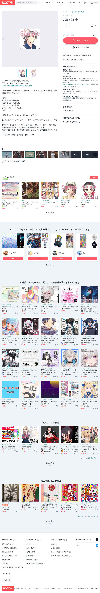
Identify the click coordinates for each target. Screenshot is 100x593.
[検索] (34, 2)
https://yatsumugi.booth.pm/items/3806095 (17, 86)
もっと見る (50, 266)
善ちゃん (61, 253)
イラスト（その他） (78, 12)
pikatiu (36, 253)
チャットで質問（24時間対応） (61, 552)
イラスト (66, 12)
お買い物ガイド (31, 548)
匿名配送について (7, 552)
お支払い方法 (69, 111)
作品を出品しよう (74, 2)
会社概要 (16, 588)
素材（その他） (45, 200)
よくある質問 (55, 548)
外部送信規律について (70, 588)
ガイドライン (45, 588)
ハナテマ (12, 253)
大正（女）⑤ (65, 202)
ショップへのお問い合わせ (71, 122)
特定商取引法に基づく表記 (71, 118)
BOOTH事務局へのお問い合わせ (61, 556)
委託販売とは (6, 563)
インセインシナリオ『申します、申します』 (30, 203)
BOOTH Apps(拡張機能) (9, 548)
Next (56, 38)
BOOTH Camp (6, 573)
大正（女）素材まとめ (48, 202)
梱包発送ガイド (7, 559)
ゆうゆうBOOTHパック (83, 84)
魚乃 (84, 253)
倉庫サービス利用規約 (33, 588)
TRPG (3, 200)
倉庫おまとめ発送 (32, 559)
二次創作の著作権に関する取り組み (12, 568)
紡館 (12, 177)
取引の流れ (68, 107)
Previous (3, 38)
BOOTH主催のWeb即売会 (34, 563)
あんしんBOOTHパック (69, 84)
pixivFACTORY (67, 98)
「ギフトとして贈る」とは (73, 60)
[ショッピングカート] (85, 2)
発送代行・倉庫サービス (9, 556)
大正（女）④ (85, 202)
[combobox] (26, 2)
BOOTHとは (59, 2)
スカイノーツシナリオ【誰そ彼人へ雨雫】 (10, 203)
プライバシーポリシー (56, 588)
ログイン (47, 2)
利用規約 (23, 588)
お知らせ (54, 544)
